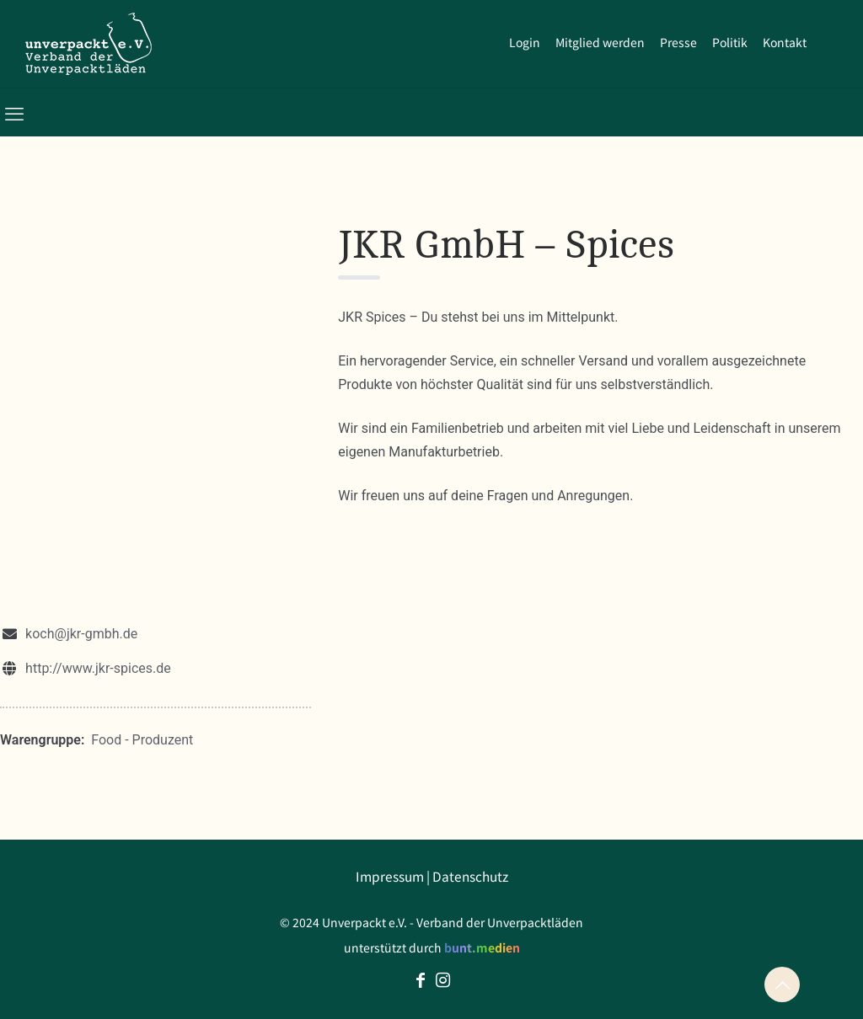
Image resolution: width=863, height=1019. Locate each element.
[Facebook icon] (420, 981)
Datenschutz (470, 876)
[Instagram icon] (442, 981)
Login (524, 42)
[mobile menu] (14, 112)
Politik (730, 42)
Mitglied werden (600, 42)
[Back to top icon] (782, 984)
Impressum (390, 876)
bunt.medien (482, 947)
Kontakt (785, 42)
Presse (678, 42)
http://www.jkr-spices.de (98, 668)
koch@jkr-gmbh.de (81, 634)
